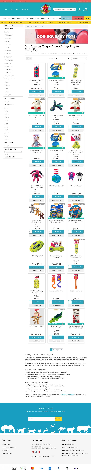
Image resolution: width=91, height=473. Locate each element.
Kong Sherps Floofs (76, 185)
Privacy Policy (6, 444)
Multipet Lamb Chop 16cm (36, 115)
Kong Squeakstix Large (76, 291)
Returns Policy (6, 450)
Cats (9, 18)
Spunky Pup (9, 66)
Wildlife (43, 18)
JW (7, 47)
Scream (8, 63)
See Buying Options (36, 91)
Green (7, 117)
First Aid (58, 18)
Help (18, 9)
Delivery (25, 9)
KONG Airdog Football (37, 256)
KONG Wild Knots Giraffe (37, 326)
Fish (23, 18)
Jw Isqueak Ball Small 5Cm (56, 80)
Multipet (8, 54)
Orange (7, 126)
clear (13, 156)
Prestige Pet (9, 60)
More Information (36, 94)
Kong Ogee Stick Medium (56, 291)
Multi (7, 123)
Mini (7, 88)
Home (5, 9)
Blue (7, 111)
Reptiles (37, 18)
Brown (7, 114)
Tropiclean (9, 69)
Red (7, 136)
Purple (7, 133)
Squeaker (8, 146)
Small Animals (30, 18)
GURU (8, 44)
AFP (7, 32)
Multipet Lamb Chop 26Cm (76, 115)
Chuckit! (8, 38)
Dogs (4, 18)
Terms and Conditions (8, 447)
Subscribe (58, 418)
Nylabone (9, 57)
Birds (18, 18)
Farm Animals (51, 18)
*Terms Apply (37, 22)
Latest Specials (78, 18)
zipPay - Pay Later (7, 453)
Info (11, 9)
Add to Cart (58, 91)
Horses (14, 18)
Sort (69, 58)
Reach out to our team (67, 394)
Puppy (7, 101)
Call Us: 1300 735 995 (81, 1)
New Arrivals (66, 18)
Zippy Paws (10, 75)
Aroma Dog (9, 35)
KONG (8, 50)
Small (7, 91)
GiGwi (8, 41)
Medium (8, 85)
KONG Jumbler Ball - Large (56, 185)
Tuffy (8, 72)
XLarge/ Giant (9, 95)
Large (7, 82)
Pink (7, 130)
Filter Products (9, 25)
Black (7, 108)
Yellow (7, 139)
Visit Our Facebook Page (40, 456)
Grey (7, 120)
